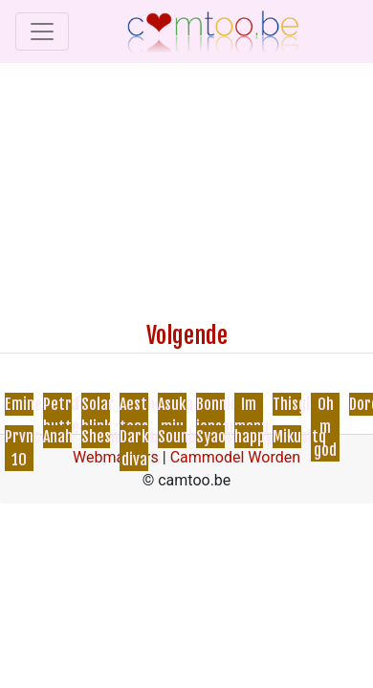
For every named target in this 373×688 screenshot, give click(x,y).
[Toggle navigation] (42, 31)
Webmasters (116, 457)
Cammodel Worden (235, 457)
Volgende (187, 335)
